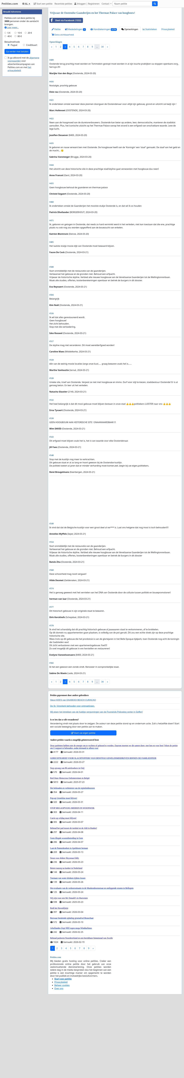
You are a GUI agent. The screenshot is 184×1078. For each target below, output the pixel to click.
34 (102, 46)
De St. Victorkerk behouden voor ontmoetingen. (72, 780)
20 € (30, 112)
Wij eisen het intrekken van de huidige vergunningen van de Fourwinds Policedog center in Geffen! (96, 786)
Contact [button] (106, 3)
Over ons (58, 1062)
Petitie (56, 29)
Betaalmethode (12, 121)
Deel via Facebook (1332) (65, 20)
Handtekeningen (103, 29)
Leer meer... (12, 106)
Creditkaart (31, 124)
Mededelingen (75, 29)
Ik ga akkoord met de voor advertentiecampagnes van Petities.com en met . (23, 143)
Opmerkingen (129, 29)
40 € (9, 115)
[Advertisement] (114, 72)
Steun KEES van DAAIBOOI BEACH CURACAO (73, 774)
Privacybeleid (167, 29)
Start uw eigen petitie (83, 807)
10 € (20, 112)
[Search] (132, 3)
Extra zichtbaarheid (63, 34)
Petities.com (10, 3)
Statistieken (150, 29)
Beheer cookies (62, 1059)
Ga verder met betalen (17, 130)
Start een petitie (43, 3)
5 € (8, 112)
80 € (20, 115)
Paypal (14, 124)
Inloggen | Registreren (86, 3)
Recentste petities (63, 3)
